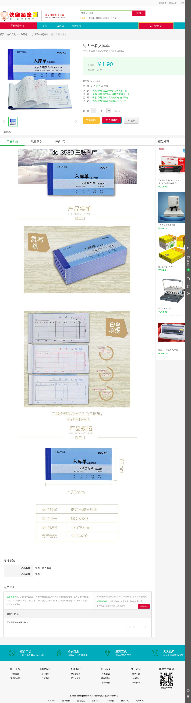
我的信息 (186, 3)
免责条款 (51, 700)
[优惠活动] (97, 91)
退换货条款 (106, 678)
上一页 (131, 627)
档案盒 (106, 18)
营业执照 (136, 682)
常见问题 (136, 674)
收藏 (131, 120)
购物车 (155, 25)
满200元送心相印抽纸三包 (115, 97)
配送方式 (140, 700)
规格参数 (36, 141)
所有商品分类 (22, 25)
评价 (60, 141)
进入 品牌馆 (99, 86)
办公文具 (11, 34)
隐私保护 (66, 700)
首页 (44, 25)
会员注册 (173, 3)
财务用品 (22, 34)
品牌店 (60, 25)
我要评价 (144, 606)
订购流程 (45, 678)
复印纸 (92, 18)
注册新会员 (15, 678)
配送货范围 (75, 674)
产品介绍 (12, 141)
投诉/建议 (106, 674)
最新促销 (76, 25)
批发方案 (125, 700)
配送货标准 (75, 678)
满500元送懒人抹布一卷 (114, 101)
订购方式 (15, 674)
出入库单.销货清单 (39, 34)
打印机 (99, 18)
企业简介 (136, 678)
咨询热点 (81, 700)
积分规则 (45, 674)
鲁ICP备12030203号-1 (108, 696)
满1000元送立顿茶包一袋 (115, 91)
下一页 (143, 627)
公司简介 (110, 700)
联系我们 (106, 682)
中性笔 (114, 18)
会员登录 (162, 3)
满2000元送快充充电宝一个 (116, 94)
